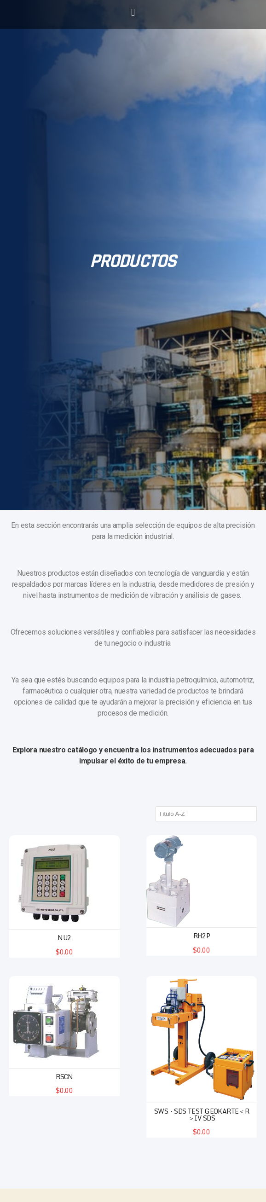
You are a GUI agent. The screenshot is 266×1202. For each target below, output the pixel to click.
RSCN (64, 1076)
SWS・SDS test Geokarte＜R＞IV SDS (201, 1114)
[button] (133, 12)
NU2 (64, 937)
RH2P (201, 935)
